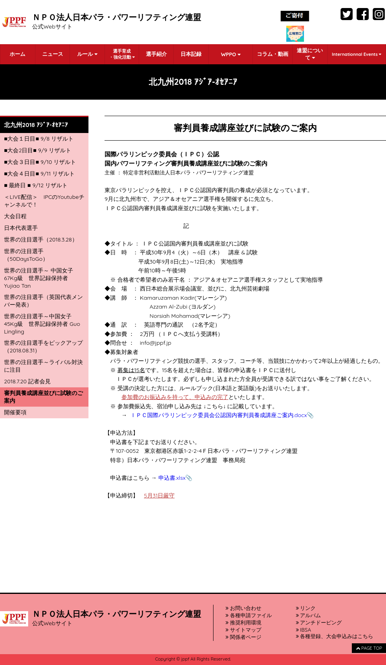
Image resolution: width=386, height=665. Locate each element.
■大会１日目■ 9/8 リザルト (39, 138)
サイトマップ (243, 629)
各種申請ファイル (249, 615)
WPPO (230, 54)
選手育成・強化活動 (122, 54)
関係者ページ (243, 637)
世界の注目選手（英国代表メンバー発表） (43, 300)
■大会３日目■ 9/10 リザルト (40, 162)
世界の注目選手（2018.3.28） (41, 239)
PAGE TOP (369, 648)
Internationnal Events (356, 54)
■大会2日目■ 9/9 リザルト (37, 150)
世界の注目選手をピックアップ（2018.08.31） (43, 346)
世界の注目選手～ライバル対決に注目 (43, 365)
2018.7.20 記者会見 (27, 381)
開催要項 (15, 412)
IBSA (303, 629)
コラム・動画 (272, 54)
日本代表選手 (21, 227)
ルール (87, 54)
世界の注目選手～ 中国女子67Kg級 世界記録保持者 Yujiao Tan (39, 278)
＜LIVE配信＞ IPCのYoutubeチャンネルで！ (44, 200)
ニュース (52, 54)
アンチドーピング (319, 622)
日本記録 (191, 54)
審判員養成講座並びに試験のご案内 (43, 396)
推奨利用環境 (243, 622)
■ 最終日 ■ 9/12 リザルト (36, 185)
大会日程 (15, 216)
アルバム (308, 615)
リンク (306, 608)
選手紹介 (156, 54)
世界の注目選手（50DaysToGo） (26, 255)
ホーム (17, 54)
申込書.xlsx (172, 477)
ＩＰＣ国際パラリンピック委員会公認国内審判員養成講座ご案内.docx (218, 415)
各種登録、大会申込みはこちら (335, 636)
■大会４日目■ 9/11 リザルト (39, 173)
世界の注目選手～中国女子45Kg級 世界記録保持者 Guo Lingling (42, 324)
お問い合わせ (243, 608)
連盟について (310, 54)
